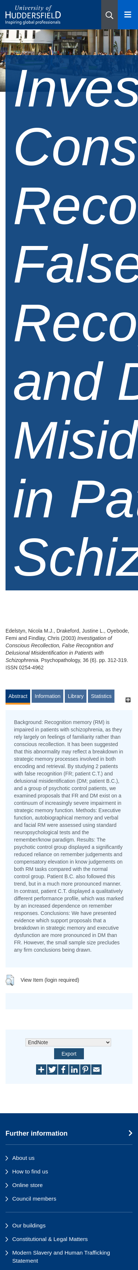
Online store (27, 1185)
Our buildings (29, 1225)
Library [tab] (76, 696)
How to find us (30, 1171)
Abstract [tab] (17, 696)
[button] (109, 14)
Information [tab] (47, 696)
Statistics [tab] (101, 696)
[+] (128, 699)
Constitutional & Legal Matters (50, 1239)
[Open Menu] (128, 14)
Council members (34, 1198)
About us (23, 1158)
